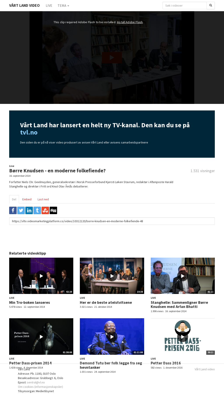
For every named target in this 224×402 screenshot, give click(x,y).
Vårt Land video (205, 369)
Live (49, 5)
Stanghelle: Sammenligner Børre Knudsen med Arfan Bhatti (179, 304)
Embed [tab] (27, 199)
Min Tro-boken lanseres (29, 302)
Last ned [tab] (43, 199)
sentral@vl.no (36, 382)
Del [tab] (14, 199)
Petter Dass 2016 (166, 362)
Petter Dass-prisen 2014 (30, 362)
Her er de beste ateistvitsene (106, 302)
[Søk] (210, 5)
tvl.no (29, 132)
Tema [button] (63, 5)
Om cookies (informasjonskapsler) (40, 387)
